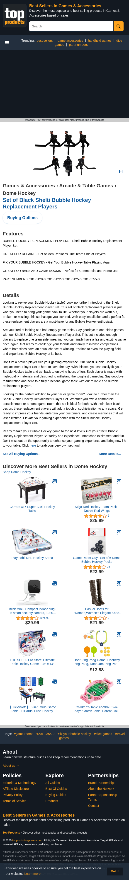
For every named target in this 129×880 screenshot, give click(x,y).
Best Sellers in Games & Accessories (65, 6)
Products (51, 801)
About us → (11, 765)
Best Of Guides (56, 789)
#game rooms (23, 734)
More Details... (110, 454)
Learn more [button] (32, 873)
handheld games (100, 40)
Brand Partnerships (101, 783)
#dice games (103, 734)
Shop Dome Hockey (17, 472)
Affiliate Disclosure (16, 789)
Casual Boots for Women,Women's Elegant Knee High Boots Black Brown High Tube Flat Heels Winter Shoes (96, 611)
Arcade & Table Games (86, 186)
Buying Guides (55, 795)
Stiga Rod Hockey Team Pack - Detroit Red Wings (97, 509)
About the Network (101, 789)
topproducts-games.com (26, 840)
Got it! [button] (115, 871)
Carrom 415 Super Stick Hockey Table (32, 509)
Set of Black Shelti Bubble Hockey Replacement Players (47, 203)
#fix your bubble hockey (74, 734)
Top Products (12, 832)
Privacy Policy (12, 795)
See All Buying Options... (21, 454)
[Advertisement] (64, 84)
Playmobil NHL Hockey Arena (32, 558)
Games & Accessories (29, 186)
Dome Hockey (19, 193)
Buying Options (22, 217)
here (33, 445)
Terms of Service (14, 801)
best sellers (45, 40)
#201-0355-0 (45, 734)
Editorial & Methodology (19, 783)
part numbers (78, 44)
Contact (93, 805)
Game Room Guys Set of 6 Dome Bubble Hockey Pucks (96, 559)
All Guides (52, 783)
